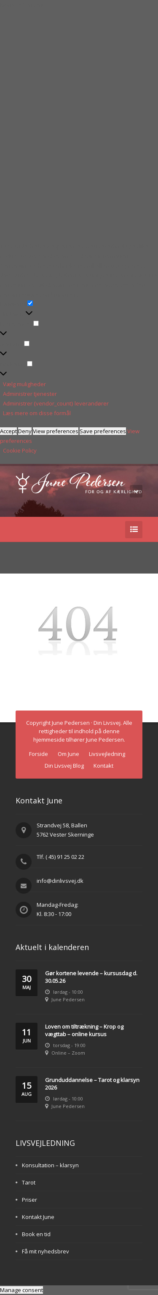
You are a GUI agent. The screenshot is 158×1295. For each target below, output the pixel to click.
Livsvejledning (107, 754)
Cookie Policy (20, 450)
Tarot (28, 1182)
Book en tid (36, 1234)
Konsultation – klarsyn (50, 1165)
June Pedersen (68, 999)
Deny (25, 431)
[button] (79, 126)
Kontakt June (38, 1217)
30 (26, 982)
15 (26, 1089)
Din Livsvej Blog (64, 765)
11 (26, 1036)
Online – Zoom (68, 1053)
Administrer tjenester (30, 393)
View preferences (55, 431)
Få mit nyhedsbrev (45, 1251)
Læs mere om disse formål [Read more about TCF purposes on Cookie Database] (37, 413)
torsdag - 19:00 (69, 1045)
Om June (68, 754)
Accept (8, 431)
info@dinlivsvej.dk (60, 880)
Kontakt (103, 765)
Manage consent (21, 1290)
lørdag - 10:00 (68, 992)
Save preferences (103, 431)
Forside (38, 754)
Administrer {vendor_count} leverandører (56, 403)
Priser (29, 1199)
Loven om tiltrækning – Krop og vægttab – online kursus (84, 1030)
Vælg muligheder (24, 384)
